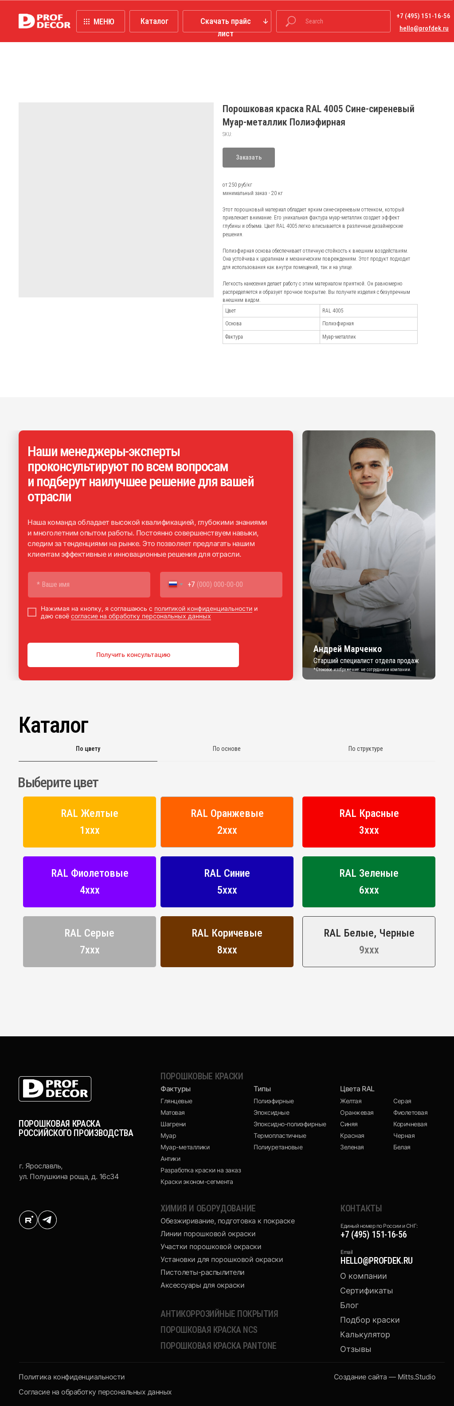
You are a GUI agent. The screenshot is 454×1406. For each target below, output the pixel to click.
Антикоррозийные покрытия (219, 1313)
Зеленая (352, 1147)
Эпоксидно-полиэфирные (290, 1124)
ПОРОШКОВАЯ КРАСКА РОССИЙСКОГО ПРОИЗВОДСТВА (76, 1128)
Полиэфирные (274, 1101)
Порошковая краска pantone (218, 1345)
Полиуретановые (278, 1147)
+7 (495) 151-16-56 (373, 1234)
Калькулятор (365, 1334)
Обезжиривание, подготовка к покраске (227, 1220)
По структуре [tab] (365, 748)
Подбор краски (370, 1319)
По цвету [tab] (88, 748)
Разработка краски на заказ (200, 1170)
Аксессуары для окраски (202, 1285)
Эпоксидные (271, 1112)
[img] (28, 1220)
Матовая (172, 1112)
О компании (363, 1276)
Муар (168, 1135)
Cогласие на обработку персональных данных (95, 1391)
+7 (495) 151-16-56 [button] (423, 16)
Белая (402, 1147)
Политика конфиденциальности (72, 1376)
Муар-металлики (184, 1147)
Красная (352, 1135)
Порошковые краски (201, 1076)
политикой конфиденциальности (203, 608)
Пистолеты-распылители (202, 1272)
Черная (404, 1135)
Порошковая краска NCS (209, 1329)
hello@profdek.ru (376, 1260)
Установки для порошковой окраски (221, 1259)
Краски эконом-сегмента (196, 1181)
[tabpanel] (227, 874)
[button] (227, 21)
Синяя (349, 1124)
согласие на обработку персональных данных (141, 616)
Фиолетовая (410, 1112)
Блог (349, 1305)
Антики (170, 1158)
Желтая (350, 1101)
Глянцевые (176, 1101)
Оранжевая (357, 1112)
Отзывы (356, 1349)
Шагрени (173, 1124)
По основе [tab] (227, 748)
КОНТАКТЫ (361, 1208)
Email (346, 1252)
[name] (89, 584)
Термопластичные (280, 1135)
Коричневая (410, 1124)
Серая (402, 1101)
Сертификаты (366, 1290)
